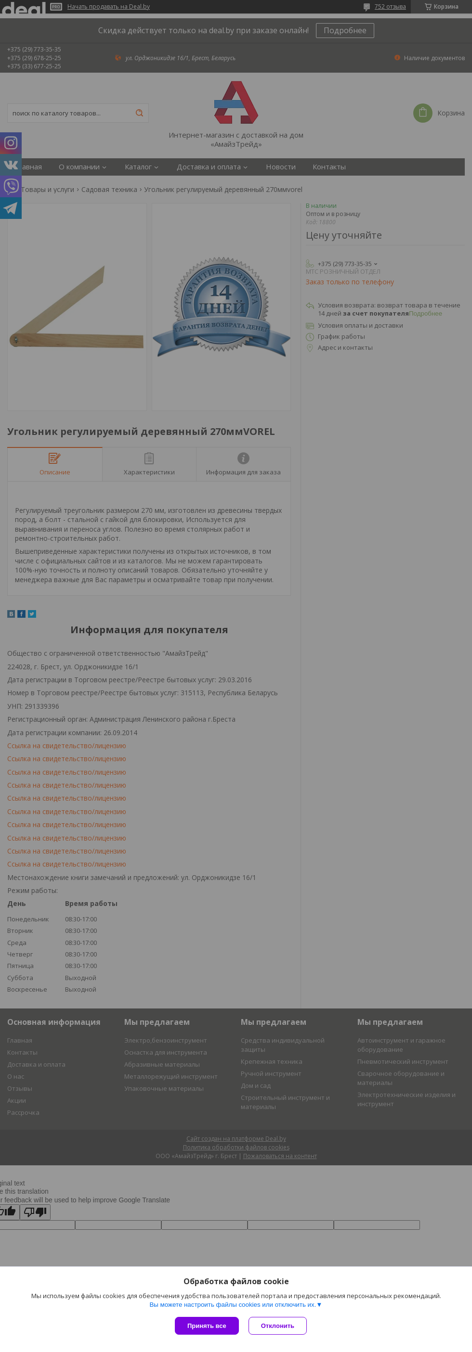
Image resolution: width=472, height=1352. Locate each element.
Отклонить (277, 1325)
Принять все (206, 1325)
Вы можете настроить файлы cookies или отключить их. (232, 1304)
